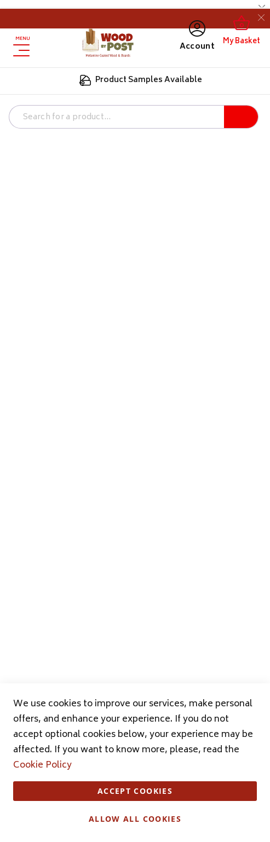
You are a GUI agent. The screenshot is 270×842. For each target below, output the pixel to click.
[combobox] (114, 117)
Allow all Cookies (135, 819)
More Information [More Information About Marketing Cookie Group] (224, 222)
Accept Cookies (135, 791)
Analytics (240, 250)
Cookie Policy (42, 765)
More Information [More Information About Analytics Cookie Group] (224, 321)
